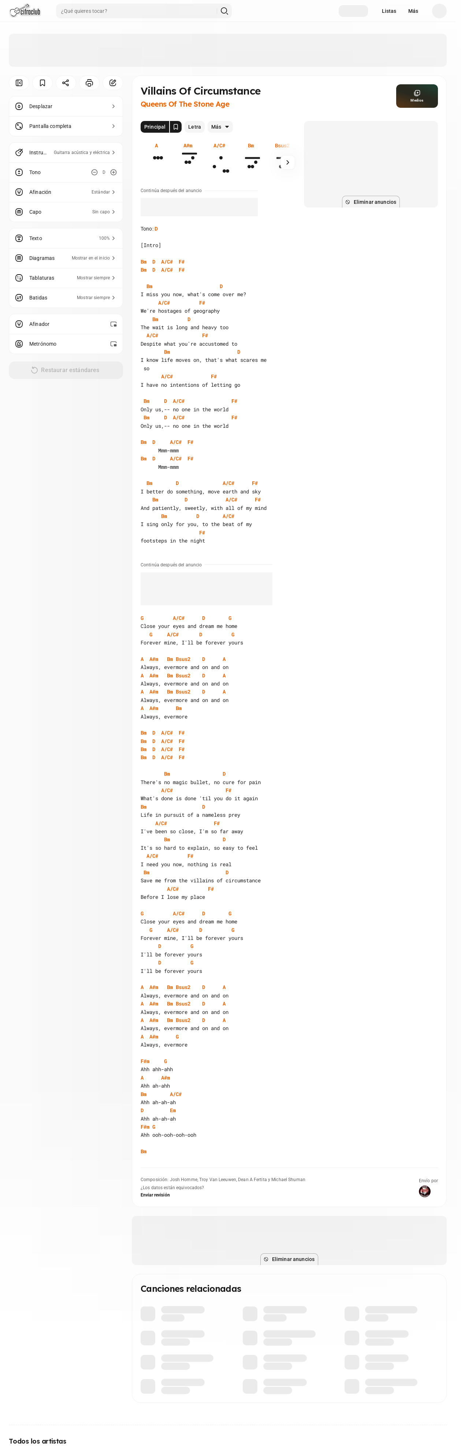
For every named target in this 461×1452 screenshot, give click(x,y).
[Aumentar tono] (113, 172)
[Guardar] (42, 83)
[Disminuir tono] (94, 172)
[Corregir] (113, 83)
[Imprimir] (89, 83)
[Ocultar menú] (19, 83)
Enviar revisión (155, 1195)
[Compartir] (66, 83)
